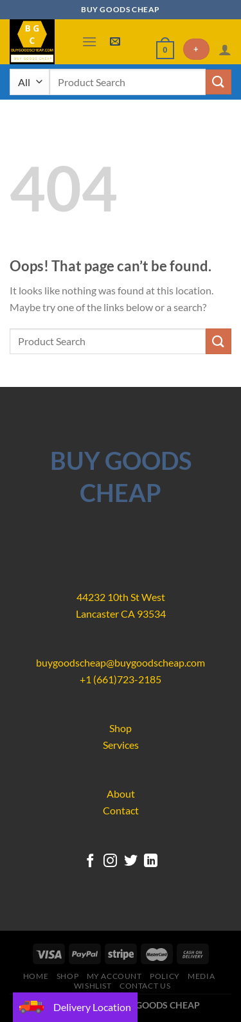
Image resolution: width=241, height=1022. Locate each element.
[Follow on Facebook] (89, 861)
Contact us (145, 986)
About (121, 793)
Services (121, 745)
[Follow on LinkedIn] (150, 861)
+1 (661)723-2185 (120, 679)
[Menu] (89, 41)
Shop (120, 728)
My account (114, 976)
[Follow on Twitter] (131, 861)
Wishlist (93, 986)
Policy (165, 976)
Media (201, 976)
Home (35, 976)
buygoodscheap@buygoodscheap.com (120, 662)
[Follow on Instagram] (110, 861)
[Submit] (218, 81)
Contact (121, 810)
